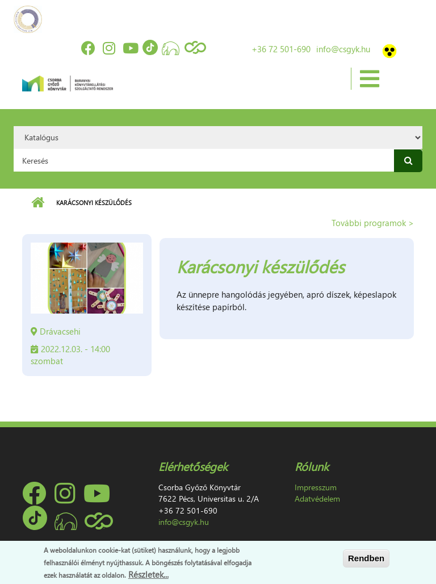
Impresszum (316, 487)
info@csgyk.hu (343, 49)
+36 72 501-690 (281, 49)
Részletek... (148, 574)
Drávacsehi (60, 331)
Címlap (37, 203)
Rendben (366, 558)
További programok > (373, 222)
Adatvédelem (317, 498)
